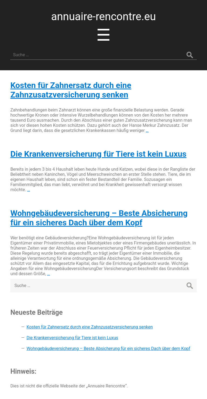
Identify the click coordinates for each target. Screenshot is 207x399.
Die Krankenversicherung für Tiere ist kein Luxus (98, 154)
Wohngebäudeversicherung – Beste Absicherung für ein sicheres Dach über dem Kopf (98, 217)
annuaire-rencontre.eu (103, 16)
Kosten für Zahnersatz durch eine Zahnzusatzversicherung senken (70, 89)
